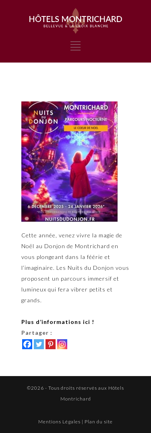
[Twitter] (39, 344)
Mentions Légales (59, 422)
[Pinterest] (51, 344)
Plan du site (99, 422)
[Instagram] (62, 344)
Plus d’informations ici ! (57, 321)
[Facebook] (27, 344)
